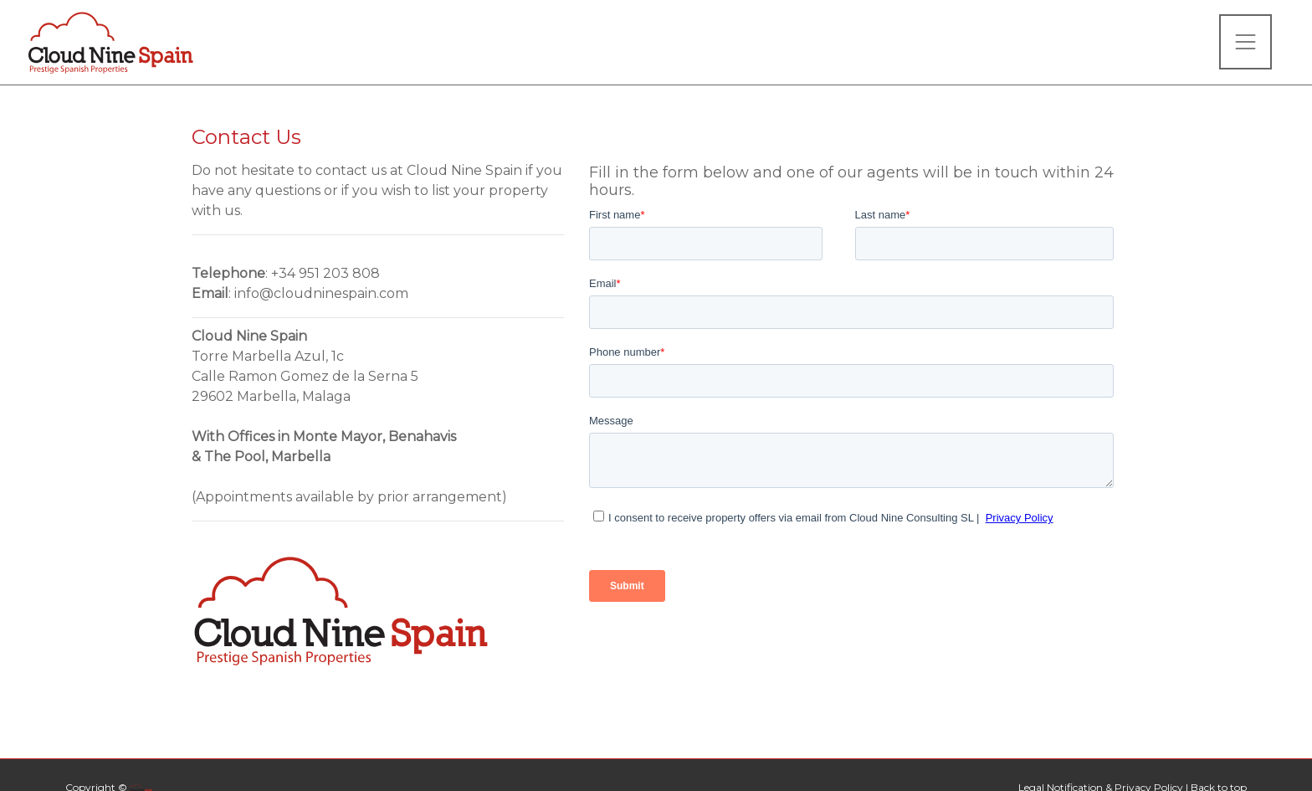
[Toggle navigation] (1245, 41)
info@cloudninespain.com (321, 293)
